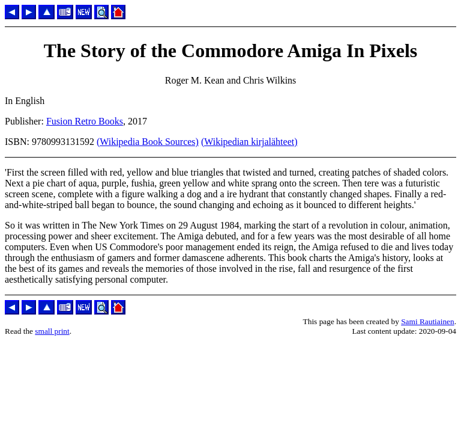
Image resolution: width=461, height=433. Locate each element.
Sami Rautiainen (427, 321)
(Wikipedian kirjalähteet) (249, 142)
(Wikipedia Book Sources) (148, 142)
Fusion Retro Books (84, 121)
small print (52, 331)
